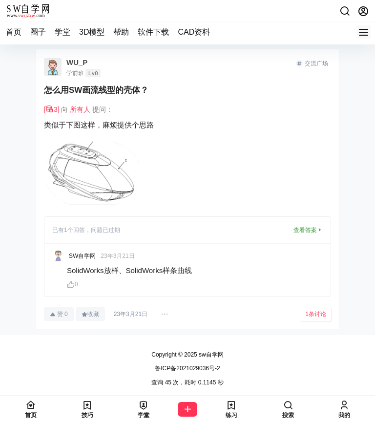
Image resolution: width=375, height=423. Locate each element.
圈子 (38, 32)
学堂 (62, 32)
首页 (13, 32)
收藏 (90, 314)
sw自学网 (210, 354)
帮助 (121, 32)
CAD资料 (194, 32)
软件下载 (153, 32)
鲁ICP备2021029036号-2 (187, 368)
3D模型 (91, 32)
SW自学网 (82, 256)
